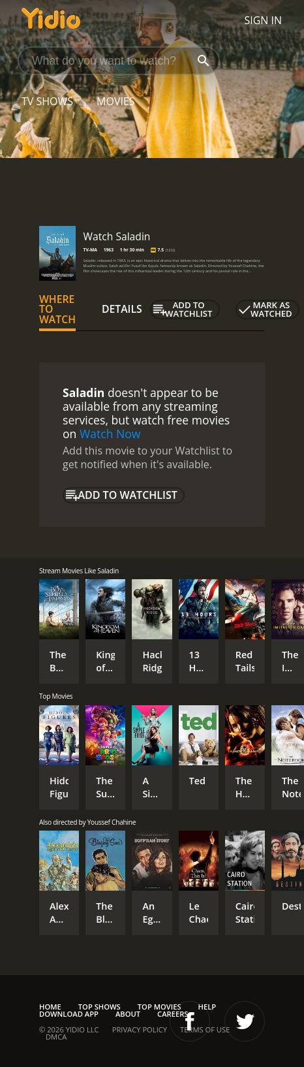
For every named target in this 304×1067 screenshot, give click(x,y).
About (127, 1014)
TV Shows (47, 101)
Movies (116, 101)
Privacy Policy (139, 1029)
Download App (69, 1014)
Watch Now (110, 433)
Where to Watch (57, 309)
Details (122, 309)
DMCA (56, 1037)
